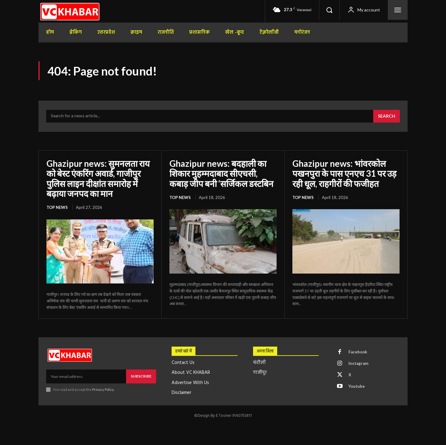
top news (57, 207)
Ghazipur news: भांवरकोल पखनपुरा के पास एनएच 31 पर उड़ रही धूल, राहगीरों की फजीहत (344, 173)
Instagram (358, 363)
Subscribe (141, 376)
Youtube (356, 386)
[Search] (386, 116)
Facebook (357, 351)
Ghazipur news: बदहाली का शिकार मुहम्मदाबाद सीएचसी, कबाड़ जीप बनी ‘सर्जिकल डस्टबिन (221, 173)
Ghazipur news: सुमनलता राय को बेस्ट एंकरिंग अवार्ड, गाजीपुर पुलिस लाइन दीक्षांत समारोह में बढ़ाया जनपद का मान (98, 178)
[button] (329, 10)
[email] (86, 376)
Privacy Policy (103, 389)
